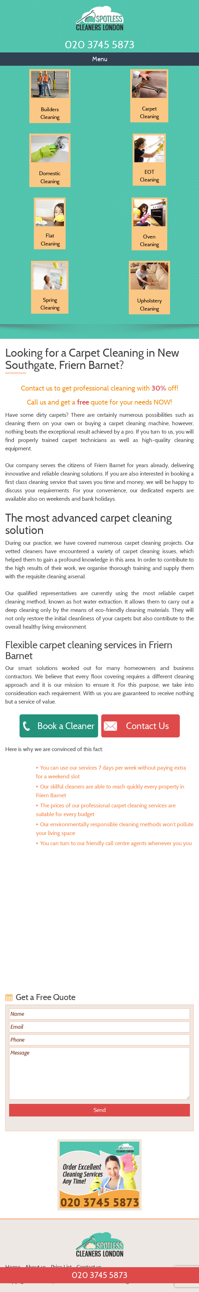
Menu (99, 59)
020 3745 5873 (99, 44)
